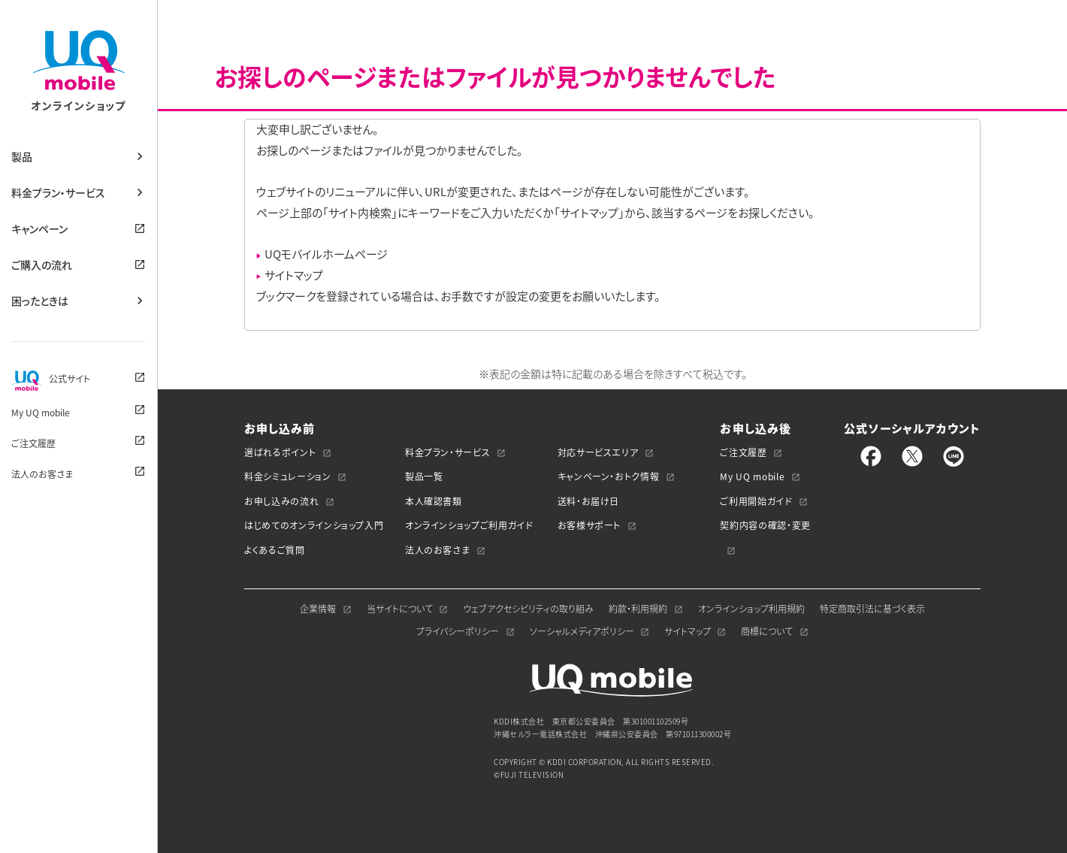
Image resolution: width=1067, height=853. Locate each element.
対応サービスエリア (598, 452)
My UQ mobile (40, 412)
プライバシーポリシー (457, 631)
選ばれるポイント (280, 452)
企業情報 (318, 609)
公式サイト (50, 380)
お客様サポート (589, 525)
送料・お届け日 (589, 501)
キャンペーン (39, 228)
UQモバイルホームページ (326, 254)
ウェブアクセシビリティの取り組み (528, 609)
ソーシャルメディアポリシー (582, 631)
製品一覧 (424, 476)
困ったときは (39, 300)
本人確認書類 (433, 501)
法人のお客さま (42, 474)
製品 (21, 156)
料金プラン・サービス (58, 192)
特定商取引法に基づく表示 (872, 609)
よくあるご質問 (274, 550)
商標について (767, 631)
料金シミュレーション (287, 476)
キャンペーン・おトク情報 (609, 476)
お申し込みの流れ (281, 501)
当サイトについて (400, 609)
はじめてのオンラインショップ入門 (313, 525)
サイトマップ (293, 275)
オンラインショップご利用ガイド (469, 525)
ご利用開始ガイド (756, 501)
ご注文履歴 (33, 443)
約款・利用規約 (638, 609)
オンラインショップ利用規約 (751, 609)
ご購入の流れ (41, 264)
